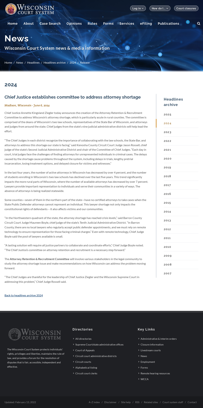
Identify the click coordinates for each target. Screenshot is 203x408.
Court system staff (173, 402)
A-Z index (94, 402)
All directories (83, 338)
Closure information (152, 344)
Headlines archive (55, 62)
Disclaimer (110, 402)
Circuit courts (83, 361)
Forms (144, 367)
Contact (192, 402)
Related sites (151, 402)
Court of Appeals (85, 350)
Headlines (33, 62)
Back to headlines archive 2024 (24, 295)
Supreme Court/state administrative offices (99, 344)
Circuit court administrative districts (96, 356)
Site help (126, 402)
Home (8, 62)
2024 (73, 62)
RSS (137, 402)
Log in (138, 8)
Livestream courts (151, 350)
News (19, 62)
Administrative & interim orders (159, 338)
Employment (148, 361)
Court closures (186, 8)
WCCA (145, 379)
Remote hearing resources (155, 373)
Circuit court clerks (86, 373)
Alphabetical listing (86, 367)
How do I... (160, 8)
